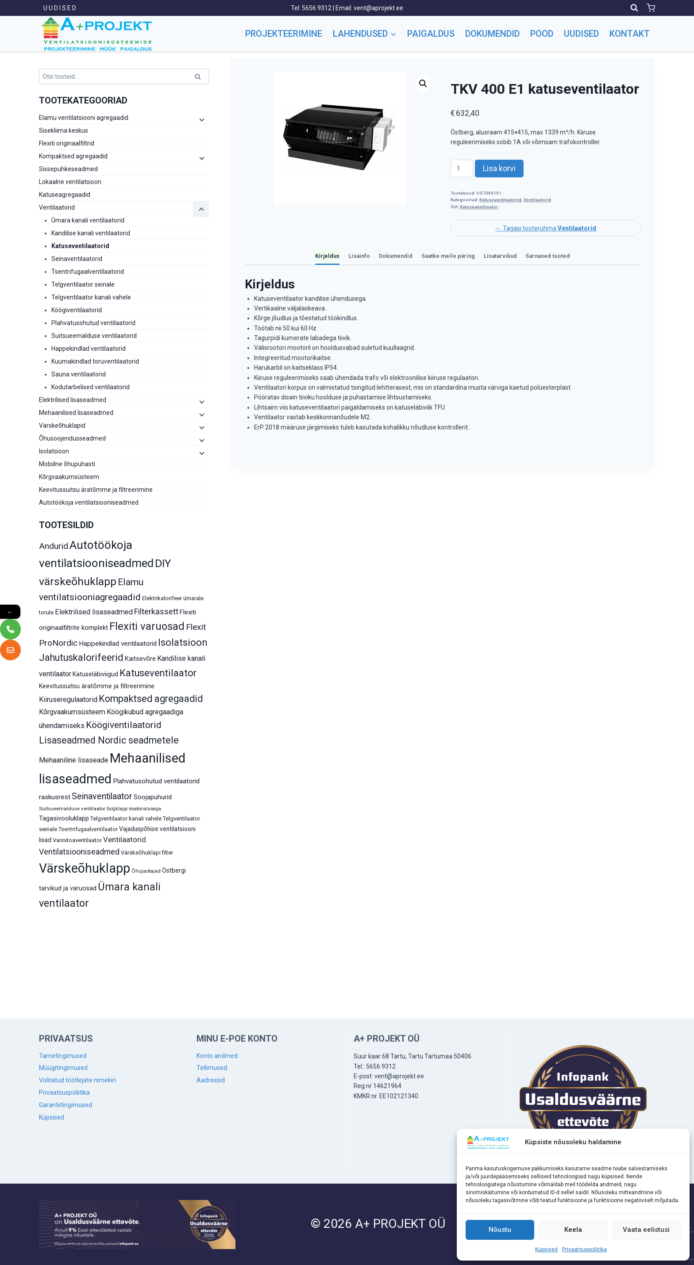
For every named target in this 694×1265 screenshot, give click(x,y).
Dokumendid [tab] (396, 256)
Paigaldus (431, 33)
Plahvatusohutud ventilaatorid (93, 322)
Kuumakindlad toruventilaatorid (95, 361)
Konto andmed (217, 1055)
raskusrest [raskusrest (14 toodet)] (54, 797)
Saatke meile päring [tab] (448, 256)
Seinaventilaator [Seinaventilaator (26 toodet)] (102, 796)
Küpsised (546, 1249)
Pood (541, 33)
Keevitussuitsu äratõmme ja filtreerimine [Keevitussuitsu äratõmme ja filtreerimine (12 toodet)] (96, 686)
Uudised (581, 33)
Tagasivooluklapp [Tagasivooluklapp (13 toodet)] (64, 818)
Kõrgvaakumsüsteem (69, 476)
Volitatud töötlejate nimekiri (77, 1080)
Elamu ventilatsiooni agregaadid (83, 117)
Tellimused (212, 1067)
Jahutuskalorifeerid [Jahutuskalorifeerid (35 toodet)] (81, 657)
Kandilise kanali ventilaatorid (90, 233)
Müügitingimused (63, 1067)
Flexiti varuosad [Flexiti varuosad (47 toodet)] (147, 626)
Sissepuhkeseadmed (68, 168)
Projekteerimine (283, 33)
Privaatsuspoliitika (584, 1249)
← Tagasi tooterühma (545, 228)
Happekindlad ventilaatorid (88, 348)
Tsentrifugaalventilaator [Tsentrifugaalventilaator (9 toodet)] (88, 829)
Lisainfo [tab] (359, 256)
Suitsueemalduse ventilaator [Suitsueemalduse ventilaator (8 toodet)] (72, 808)
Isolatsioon (54, 451)
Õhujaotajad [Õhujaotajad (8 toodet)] (146, 871)
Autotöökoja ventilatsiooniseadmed (89, 502)
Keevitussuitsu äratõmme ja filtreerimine (96, 489)
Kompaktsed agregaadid (73, 156)
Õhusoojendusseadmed (72, 438)
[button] (423, 84)
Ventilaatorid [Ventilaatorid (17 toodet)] (124, 839)
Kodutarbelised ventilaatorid (90, 387)
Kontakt (629, 33)
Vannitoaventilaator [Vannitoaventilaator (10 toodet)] (77, 840)
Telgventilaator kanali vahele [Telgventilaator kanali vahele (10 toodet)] (126, 818)
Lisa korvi (499, 168)
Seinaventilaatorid (76, 258)
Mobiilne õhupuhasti (67, 464)
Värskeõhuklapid (62, 425)
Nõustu (500, 1230)
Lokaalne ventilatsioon (70, 181)
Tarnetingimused (63, 1055)
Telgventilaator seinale (83, 284)
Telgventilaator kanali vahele (91, 297)
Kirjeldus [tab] (327, 256)
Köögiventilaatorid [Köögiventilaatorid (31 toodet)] (124, 725)
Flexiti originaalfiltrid (66, 143)
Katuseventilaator (479, 206)
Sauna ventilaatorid (78, 374)
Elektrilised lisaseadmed (72, 399)
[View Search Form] (634, 8)
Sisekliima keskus (63, 130)
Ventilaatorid (537, 199)
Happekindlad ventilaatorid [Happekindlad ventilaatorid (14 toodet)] (118, 644)
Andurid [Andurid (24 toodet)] (53, 546)
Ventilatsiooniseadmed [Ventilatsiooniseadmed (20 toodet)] (79, 851)
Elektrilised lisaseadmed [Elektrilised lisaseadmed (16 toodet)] (94, 612)
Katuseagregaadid (64, 194)
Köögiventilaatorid (76, 310)
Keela (573, 1230)
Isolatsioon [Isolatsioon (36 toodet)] (183, 642)
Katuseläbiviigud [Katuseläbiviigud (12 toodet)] (95, 674)
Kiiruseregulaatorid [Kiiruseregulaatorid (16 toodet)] (68, 699)
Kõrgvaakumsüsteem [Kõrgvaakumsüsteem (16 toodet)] (72, 712)
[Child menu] (201, 119)
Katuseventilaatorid (500, 199)
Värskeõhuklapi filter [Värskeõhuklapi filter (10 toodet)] (147, 852)
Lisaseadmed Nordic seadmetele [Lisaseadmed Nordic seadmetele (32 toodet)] (109, 740)
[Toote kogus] (462, 168)
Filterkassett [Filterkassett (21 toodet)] (156, 611)
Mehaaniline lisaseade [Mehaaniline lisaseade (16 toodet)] (73, 760)
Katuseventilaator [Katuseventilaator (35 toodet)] (158, 672)
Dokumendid (492, 33)
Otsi (199, 78)
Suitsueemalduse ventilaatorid (94, 335)
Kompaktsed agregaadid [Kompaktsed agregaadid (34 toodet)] (151, 698)
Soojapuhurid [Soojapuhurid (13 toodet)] (153, 797)
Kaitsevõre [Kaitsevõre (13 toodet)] (140, 659)
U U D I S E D (59, 8)
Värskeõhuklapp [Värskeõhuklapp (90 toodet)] (84, 868)
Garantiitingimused (65, 1104)
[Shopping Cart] (651, 8)
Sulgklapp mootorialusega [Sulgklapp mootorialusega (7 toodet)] (134, 809)
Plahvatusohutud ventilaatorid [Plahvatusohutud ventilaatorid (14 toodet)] (156, 781)
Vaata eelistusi (646, 1230)
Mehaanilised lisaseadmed (76, 412)
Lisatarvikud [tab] (500, 256)
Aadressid (211, 1080)
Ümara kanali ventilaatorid (87, 220)
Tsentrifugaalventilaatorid (87, 271)
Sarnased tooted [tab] (547, 256)
